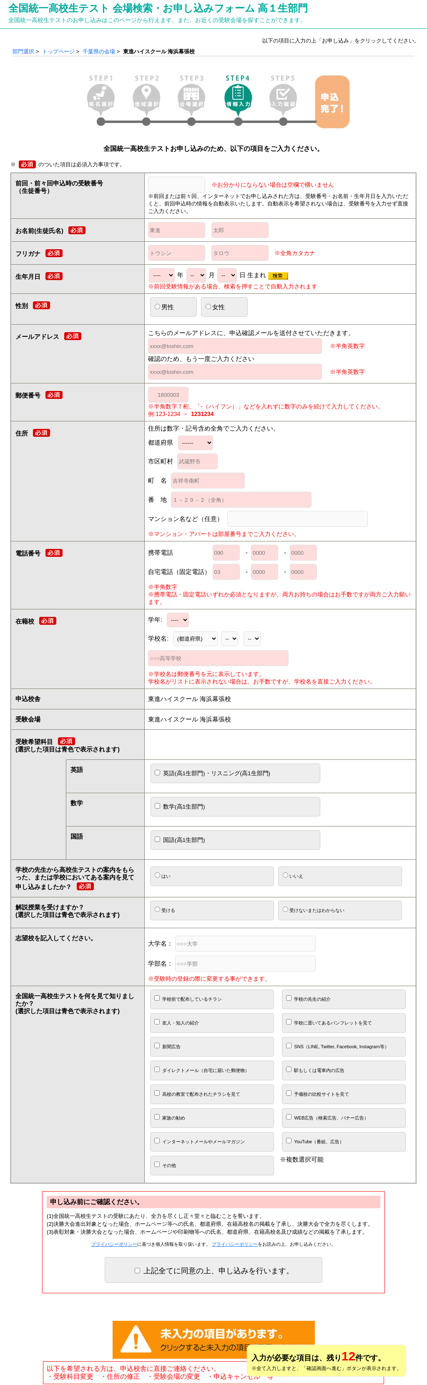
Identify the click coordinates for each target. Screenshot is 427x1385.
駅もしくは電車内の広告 (315, 1070)
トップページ (58, 51)
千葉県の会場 (99, 51)
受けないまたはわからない (313, 910)
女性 (215, 307)
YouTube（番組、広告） (315, 1141)
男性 (164, 307)
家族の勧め (169, 1117)
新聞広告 (167, 1046)
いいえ (293, 875)
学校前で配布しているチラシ (188, 998)
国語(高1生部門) (180, 840)
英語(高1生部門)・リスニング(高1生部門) (212, 773)
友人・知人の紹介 (176, 1022)
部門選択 (23, 51)
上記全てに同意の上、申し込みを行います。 (214, 1271)
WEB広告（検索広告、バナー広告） (327, 1117)
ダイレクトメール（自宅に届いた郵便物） (201, 1070)
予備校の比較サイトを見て (317, 1093)
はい (163, 875)
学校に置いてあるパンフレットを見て (329, 1022)
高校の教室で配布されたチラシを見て (197, 1093)
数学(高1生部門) (180, 806)
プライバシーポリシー (114, 1244)
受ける (165, 910)
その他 (165, 1165)
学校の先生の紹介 (308, 998)
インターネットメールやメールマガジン (199, 1141)
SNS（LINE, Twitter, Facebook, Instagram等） (337, 1046)
